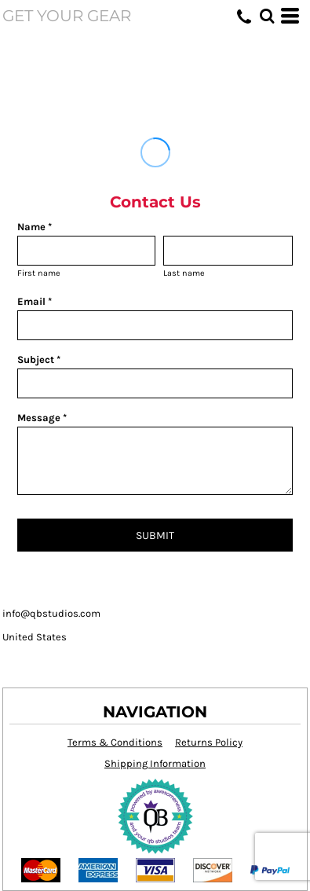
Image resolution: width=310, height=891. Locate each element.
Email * (34, 301)
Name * (34, 227)
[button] (267, 16)
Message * (42, 418)
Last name (184, 273)
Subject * (38, 359)
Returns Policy (209, 742)
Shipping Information (155, 763)
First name (38, 273)
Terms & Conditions (114, 742)
